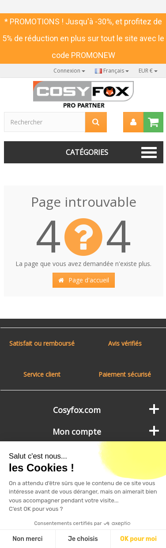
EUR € (148, 70)
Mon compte (77, 431)
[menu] (133, 122)
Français (112, 70)
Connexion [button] (69, 70)
